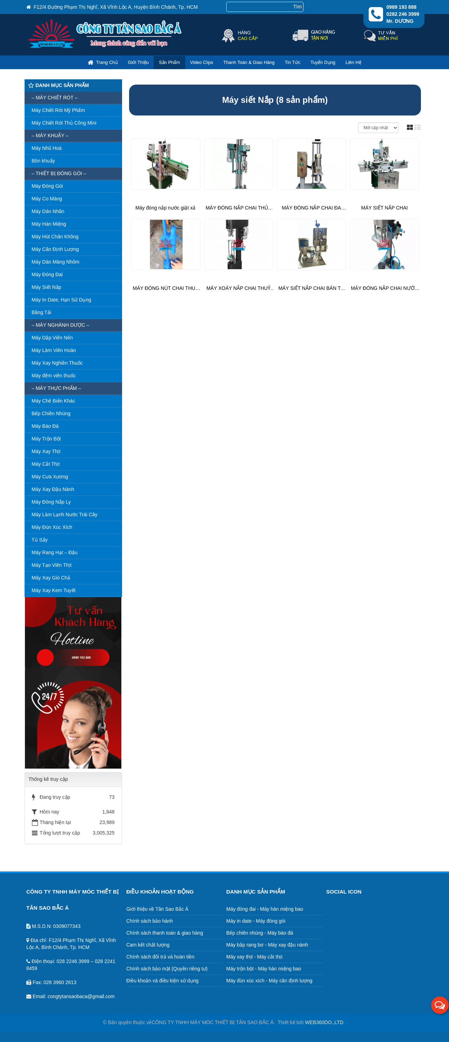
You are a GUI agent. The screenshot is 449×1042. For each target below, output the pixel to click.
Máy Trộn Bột (46, 439)
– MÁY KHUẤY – (50, 135)
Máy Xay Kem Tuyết (53, 590)
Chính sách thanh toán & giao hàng (164, 933)
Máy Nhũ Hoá (47, 148)
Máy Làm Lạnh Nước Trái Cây (65, 514)
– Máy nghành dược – (60, 325)
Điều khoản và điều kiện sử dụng (162, 980)
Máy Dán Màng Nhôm (55, 262)
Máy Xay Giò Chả (51, 577)
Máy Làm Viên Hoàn (54, 350)
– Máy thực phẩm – (56, 388)
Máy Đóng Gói (47, 186)
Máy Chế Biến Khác (53, 401)
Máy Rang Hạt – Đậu (55, 552)
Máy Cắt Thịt (46, 464)
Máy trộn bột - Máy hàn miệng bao (263, 968)
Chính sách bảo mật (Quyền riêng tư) (167, 968)
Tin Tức (292, 62)
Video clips (201, 62)
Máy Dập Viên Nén (52, 337)
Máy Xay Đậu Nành (53, 489)
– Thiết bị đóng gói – (59, 173)
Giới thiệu (138, 62)
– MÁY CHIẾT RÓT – (55, 97)
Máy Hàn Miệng (49, 224)
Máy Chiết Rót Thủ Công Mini (64, 123)
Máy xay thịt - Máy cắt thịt (254, 957)
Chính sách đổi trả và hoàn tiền (160, 957)
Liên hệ (353, 62)
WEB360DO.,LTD (324, 1022)
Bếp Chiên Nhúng (51, 413)
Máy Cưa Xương (50, 476)
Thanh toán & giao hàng (248, 62)
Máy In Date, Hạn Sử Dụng (61, 300)
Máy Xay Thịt (46, 451)
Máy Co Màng (47, 198)
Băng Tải (41, 312)
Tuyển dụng (322, 62)
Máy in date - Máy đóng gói (256, 921)
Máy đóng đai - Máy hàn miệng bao (264, 909)
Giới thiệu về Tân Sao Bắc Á (157, 909)
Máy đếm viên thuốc (54, 375)
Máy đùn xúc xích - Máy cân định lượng (269, 980)
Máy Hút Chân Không (55, 236)
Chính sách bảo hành (149, 921)
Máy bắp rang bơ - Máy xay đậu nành (267, 945)
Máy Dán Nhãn (48, 211)
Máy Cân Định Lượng (55, 249)
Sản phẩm (169, 62)
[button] (440, 1005)
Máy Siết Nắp (46, 287)
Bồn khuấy (43, 161)
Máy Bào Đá (45, 426)
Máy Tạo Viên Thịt (52, 565)
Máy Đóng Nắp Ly (51, 502)
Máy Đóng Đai (47, 274)
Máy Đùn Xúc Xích (52, 527)
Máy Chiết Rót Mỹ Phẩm (58, 110)
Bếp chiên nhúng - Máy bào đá (259, 933)
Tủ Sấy (40, 540)
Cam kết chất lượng (147, 945)
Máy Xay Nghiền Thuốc (57, 363)
